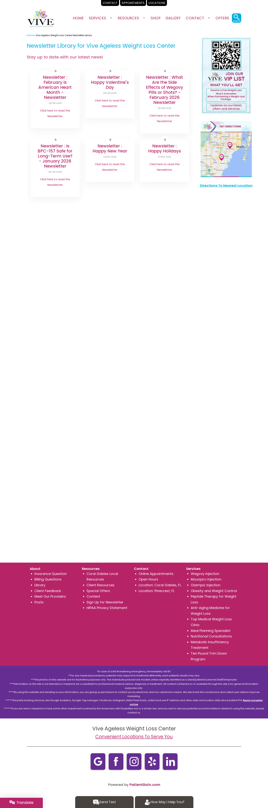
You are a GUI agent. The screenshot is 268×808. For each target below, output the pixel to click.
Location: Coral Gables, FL (160, 585)
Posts (39, 602)
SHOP (156, 18)
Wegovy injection (205, 573)
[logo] (41, 18)
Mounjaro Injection (206, 579)
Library (39, 585)
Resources (128, 18)
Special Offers (98, 590)
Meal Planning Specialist (210, 630)
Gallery (173, 18)
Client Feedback (47, 590)
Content (93, 596)
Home (78, 18)
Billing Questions (47, 579)
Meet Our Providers (50, 596)
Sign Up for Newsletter (105, 602)
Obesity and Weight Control (214, 590)
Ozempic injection (205, 585)
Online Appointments (156, 573)
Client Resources (100, 585)
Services (97, 18)
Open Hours (148, 579)
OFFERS (222, 18)
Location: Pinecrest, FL (156, 590)
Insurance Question (50, 573)
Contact (195, 18)
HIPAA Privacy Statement (107, 607)
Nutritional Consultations (211, 636)
